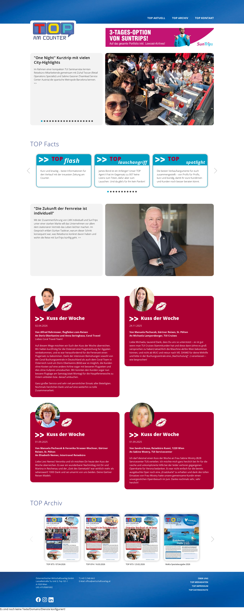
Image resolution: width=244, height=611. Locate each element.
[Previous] (29, 171)
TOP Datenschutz (198, 589)
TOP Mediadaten (199, 582)
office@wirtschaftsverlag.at (97, 581)
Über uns (203, 578)
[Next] (215, 171)
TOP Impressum (200, 586)
